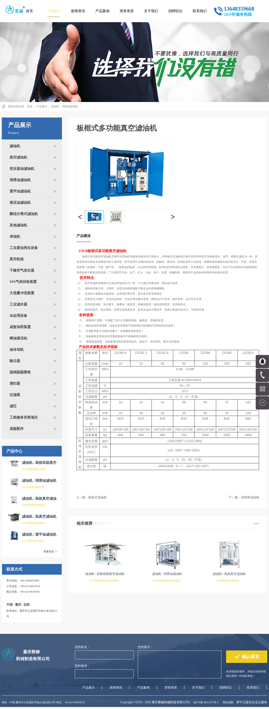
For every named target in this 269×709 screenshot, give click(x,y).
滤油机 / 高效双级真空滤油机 (105, 574)
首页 (29, 11)
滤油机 (55, 106)
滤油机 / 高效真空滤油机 (229, 574)
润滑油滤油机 (70, 106)
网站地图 (227, 702)
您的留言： (145, 647)
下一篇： (244, 497)
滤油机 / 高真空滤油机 (39, 516)
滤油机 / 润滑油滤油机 (39, 480)
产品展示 (42, 106)
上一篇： (91, 497)
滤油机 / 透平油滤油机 (39, 534)
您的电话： (82, 666)
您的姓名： (82, 647)
